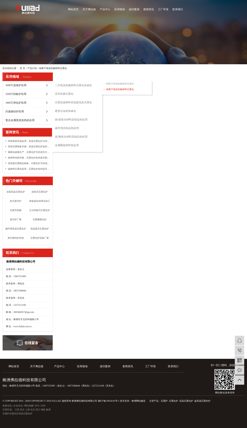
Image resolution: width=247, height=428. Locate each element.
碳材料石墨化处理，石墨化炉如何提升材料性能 (28, 169)
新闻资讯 (148, 9)
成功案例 (134, 9)
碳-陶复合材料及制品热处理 (71, 136)
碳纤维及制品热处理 (67, 128)
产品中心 (105, 9)
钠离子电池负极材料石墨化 (53, 68)
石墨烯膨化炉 (40, 219)
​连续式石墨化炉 (40, 192)
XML (43, 405)
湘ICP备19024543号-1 (108, 401)
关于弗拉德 (89, 9)
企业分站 (18, 405)
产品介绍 (32, 68)
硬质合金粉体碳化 (65, 111)
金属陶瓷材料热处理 (67, 145)
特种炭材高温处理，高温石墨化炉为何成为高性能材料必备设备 (28, 141)
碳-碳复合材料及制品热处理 (71, 119)
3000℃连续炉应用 (15, 85)
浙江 (38, 409)
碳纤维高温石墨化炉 (15, 229)
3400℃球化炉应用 (15, 102)
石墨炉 (5, 413)
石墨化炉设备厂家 (39, 238)
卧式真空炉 (15, 201)
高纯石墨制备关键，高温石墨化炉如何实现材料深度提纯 (28, 146)
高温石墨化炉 (26, 413)
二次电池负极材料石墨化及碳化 (73, 85)
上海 (27, 409)
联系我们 (177, 9)
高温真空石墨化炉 (39, 229)
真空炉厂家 (15, 219)
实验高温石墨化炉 (15, 192)
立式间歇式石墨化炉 (39, 210)
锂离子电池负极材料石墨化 (120, 84)
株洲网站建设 (138, 401)
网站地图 (29, 405)
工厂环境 (163, 9)
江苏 (17, 409)
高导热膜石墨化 (64, 93)
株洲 (48, 409)
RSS (37, 405)
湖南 (43, 409)
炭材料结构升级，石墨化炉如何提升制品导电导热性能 (28, 158)
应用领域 (119, 9)
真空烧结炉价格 (16, 238)
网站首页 (73, 9)
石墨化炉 (14, 413)
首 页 (22, 68)
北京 (32, 409)
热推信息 (7, 405)
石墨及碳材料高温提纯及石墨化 (73, 102)
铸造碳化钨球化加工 (39, 201)
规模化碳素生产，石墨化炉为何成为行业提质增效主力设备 (28, 152)
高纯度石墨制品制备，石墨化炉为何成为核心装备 (28, 163)
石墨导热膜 (15, 210)
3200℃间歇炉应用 (15, 94)
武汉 (22, 409)
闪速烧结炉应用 (14, 111)
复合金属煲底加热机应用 (20, 120)
